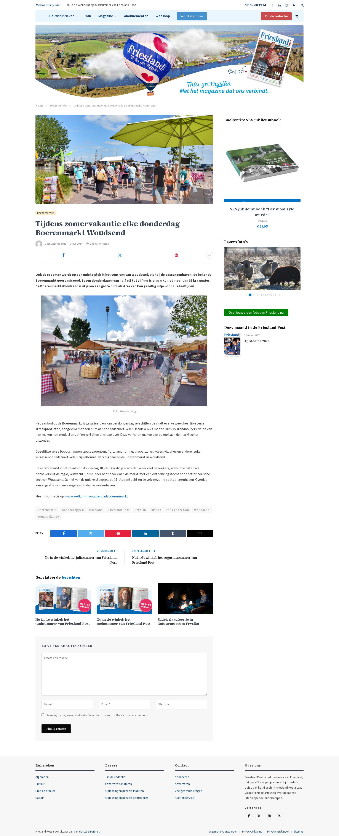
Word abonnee (192, 16)
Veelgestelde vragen (188, 791)
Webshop (163, 16)
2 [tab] (250, 295)
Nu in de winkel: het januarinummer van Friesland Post (101, 5)
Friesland (96, 510)
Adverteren (182, 784)
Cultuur (40, 784)
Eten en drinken (45, 791)
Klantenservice (184, 798)
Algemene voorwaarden (223, 832)
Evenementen (45, 213)
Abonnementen (136, 16)
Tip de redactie (276, 16)
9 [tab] (279, 295)
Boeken (262, 220)
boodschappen (73, 510)
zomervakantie (48, 516)
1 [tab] (246, 295)
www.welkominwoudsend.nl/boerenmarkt (96, 496)
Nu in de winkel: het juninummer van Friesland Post (62, 621)
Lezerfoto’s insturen (118, 784)
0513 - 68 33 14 (255, 5)
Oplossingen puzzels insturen (124, 791)
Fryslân (140, 510)
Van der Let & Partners (87, 832)
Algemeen (42, 777)
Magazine (105, 16)
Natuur (39, 798)
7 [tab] (271, 295)
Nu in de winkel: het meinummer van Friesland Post (123, 621)
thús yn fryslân (177, 510)
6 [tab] (266, 295)
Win (88, 16)
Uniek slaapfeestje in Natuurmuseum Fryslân (178, 621)
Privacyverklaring (252, 832)
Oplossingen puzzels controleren (127, 798)
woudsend (201, 510)
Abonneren (182, 777)
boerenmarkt (47, 510)
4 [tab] (258, 295)
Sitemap (299, 832)
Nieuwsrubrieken (61, 16)
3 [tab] (254, 295)
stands (156, 510)
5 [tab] (262, 295)
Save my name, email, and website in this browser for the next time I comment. (97, 715)
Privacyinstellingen (278, 832)
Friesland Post (118, 510)
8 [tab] (275, 295)
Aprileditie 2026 (256, 341)
